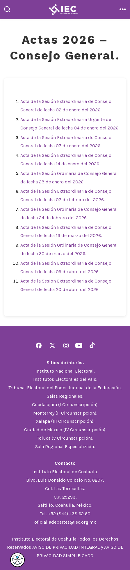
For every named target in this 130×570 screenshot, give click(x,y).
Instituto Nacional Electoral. (65, 371)
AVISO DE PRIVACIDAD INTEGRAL (66, 547)
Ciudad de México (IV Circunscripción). (65, 429)
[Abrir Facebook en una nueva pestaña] (38, 345)
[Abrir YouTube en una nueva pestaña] (79, 345)
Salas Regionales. (65, 396)
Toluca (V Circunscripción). (65, 438)
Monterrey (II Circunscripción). (65, 413)
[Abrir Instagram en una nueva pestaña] (66, 345)
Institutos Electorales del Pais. (65, 379)
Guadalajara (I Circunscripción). (65, 404)
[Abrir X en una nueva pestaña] (52, 345)
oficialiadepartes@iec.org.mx (65, 522)
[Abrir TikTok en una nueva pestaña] (91, 345)
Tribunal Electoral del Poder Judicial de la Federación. (65, 387)
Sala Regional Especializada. (65, 446)
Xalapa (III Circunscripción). (65, 421)
